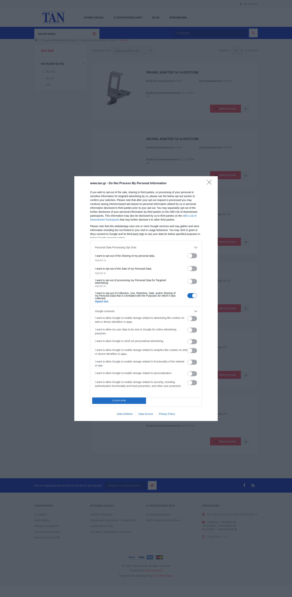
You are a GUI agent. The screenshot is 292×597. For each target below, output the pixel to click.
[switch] (192, 255)
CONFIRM (119, 400)
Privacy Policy (167, 413)
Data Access (146, 413)
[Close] (210, 183)
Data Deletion (125, 413)
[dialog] (146, 298)
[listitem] (146, 247)
